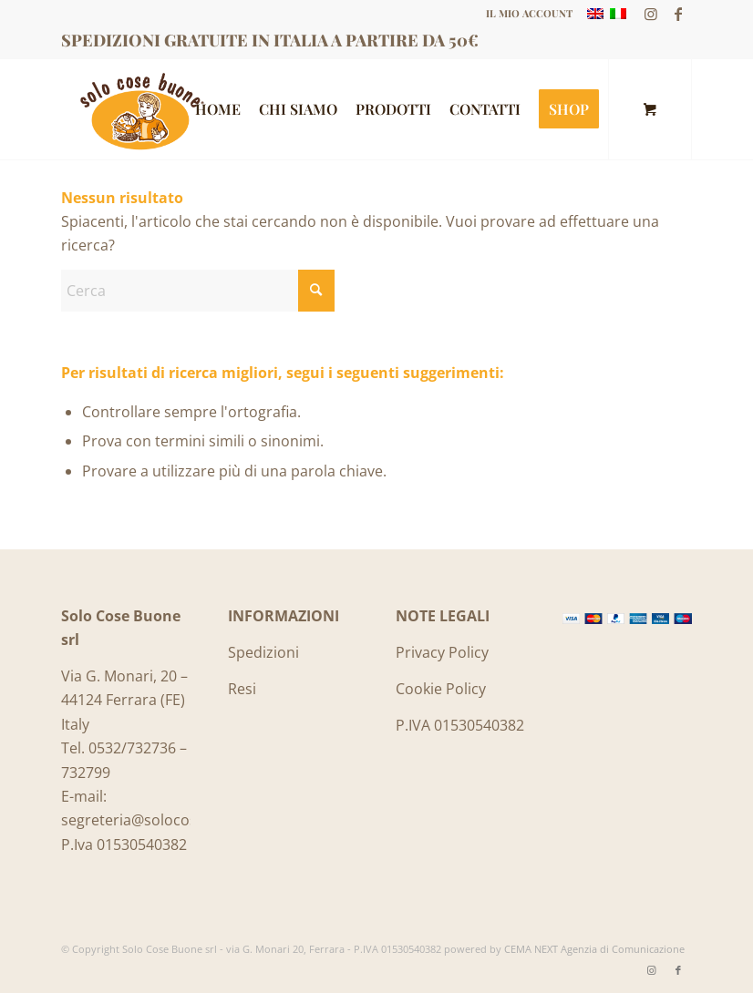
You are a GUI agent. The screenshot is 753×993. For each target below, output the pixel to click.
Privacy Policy (442, 652)
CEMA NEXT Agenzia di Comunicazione (594, 949)
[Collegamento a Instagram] (650, 13)
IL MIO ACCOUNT (529, 13)
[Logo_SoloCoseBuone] (140, 109)
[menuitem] (524, 13)
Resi (242, 689)
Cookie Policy (441, 689)
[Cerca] (198, 291)
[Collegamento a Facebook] (678, 13)
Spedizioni (263, 652)
